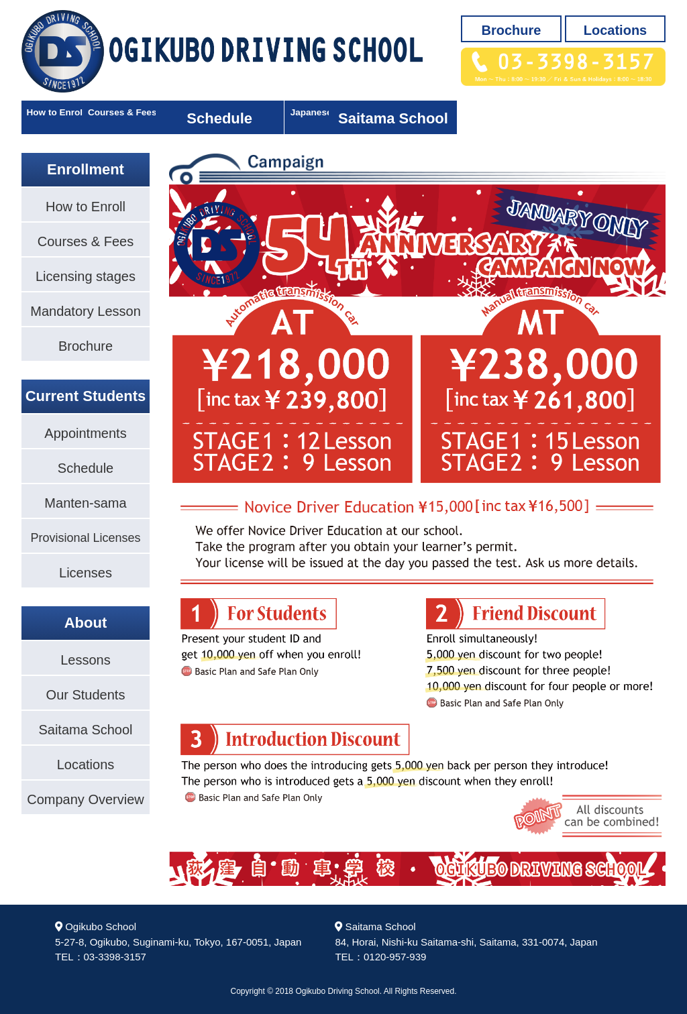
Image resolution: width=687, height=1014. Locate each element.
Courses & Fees (214, 118)
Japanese (471, 118)
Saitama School (601, 118)
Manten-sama (85, 503)
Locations (615, 30)
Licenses (85, 572)
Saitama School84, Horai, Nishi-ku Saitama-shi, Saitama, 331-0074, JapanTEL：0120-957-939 (466, 941)
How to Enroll (86, 118)
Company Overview (85, 799)
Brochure (511, 30)
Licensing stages (86, 276)
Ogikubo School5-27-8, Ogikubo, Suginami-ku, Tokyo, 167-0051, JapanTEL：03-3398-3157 (178, 941)
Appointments (85, 433)
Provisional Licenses (85, 538)
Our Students (85, 694)
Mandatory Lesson (85, 311)
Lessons (85, 660)
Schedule (343, 118)
